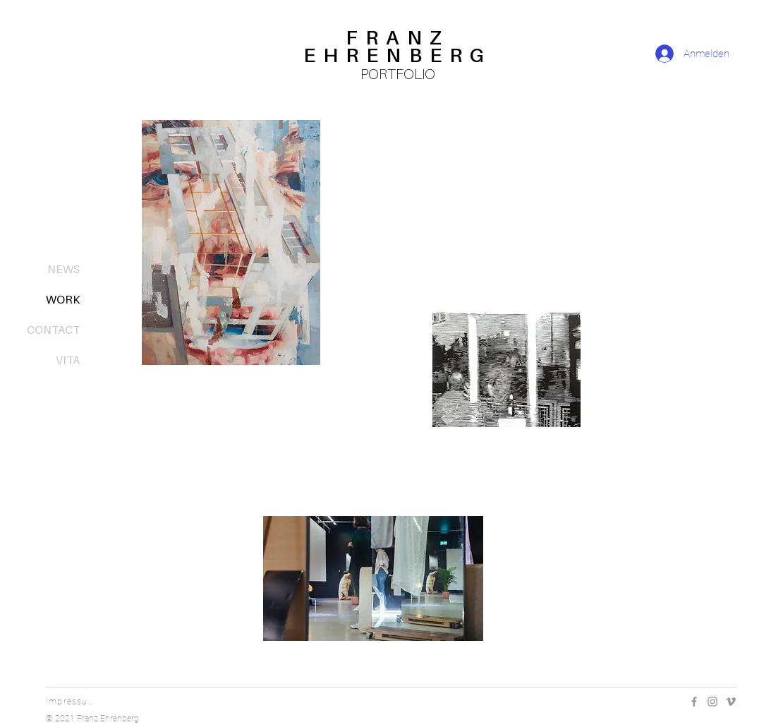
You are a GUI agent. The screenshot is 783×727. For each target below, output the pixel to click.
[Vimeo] (730, 701)
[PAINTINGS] (251, 399)
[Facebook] (694, 701)
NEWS (63, 269)
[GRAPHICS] (543, 457)
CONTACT (53, 330)
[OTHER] (373, 665)
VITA (68, 360)
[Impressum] (72, 701)
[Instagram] (712, 701)
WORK (63, 299)
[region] (397, 58)
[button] (506, 367)
